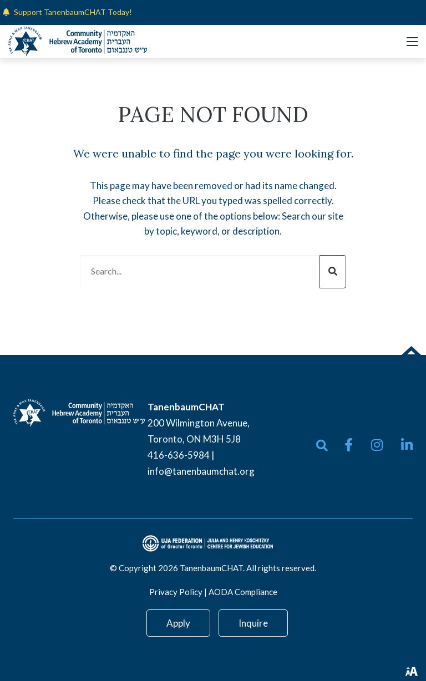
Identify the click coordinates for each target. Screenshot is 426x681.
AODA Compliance (243, 592)
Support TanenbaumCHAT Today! (73, 12)
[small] (348, 444)
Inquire (253, 623)
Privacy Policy (175, 592)
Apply (178, 623)
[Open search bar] (322, 446)
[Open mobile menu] (412, 41)
